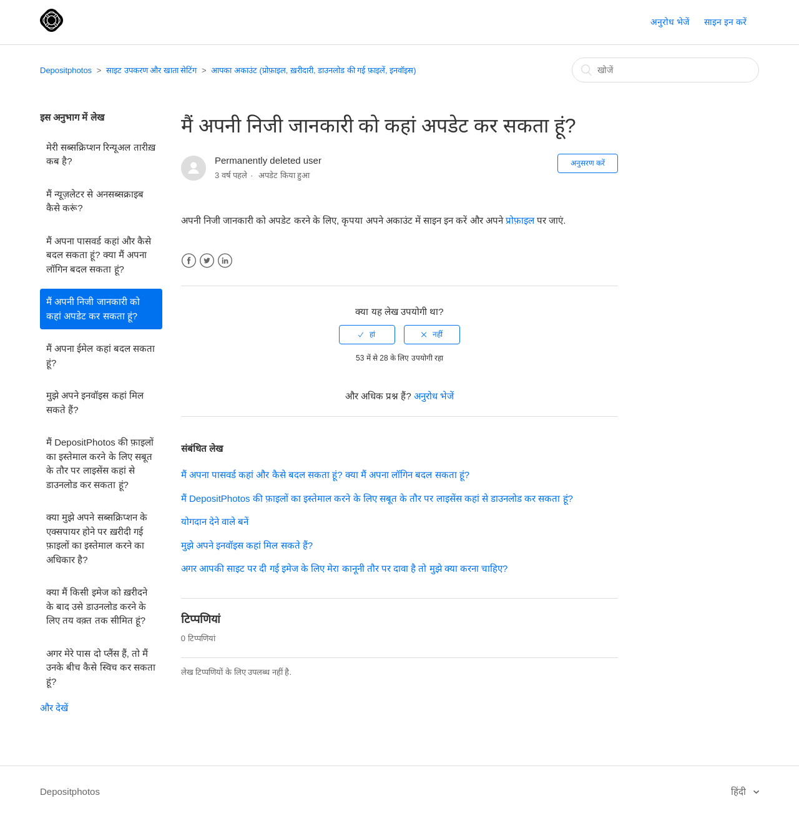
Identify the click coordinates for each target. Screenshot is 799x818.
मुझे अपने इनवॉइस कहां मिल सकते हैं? (95, 402)
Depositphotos (66, 70)
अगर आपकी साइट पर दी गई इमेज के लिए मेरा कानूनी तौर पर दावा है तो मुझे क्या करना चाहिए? (344, 568)
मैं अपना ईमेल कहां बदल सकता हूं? (100, 355)
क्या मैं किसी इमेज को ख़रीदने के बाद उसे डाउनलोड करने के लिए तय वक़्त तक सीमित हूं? (96, 606)
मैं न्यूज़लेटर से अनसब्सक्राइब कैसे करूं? (95, 201)
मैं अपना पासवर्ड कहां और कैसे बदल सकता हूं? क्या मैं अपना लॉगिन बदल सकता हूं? (98, 255)
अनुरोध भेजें (669, 22)
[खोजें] (665, 69)
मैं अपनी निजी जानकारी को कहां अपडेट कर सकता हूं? (93, 308)
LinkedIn (225, 261)
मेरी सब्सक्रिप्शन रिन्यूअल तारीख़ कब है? (100, 154)
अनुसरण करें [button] (588, 163)
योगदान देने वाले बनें (215, 521)
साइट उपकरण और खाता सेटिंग (151, 70)
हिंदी (739, 791)
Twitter (207, 261)
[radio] (367, 334)
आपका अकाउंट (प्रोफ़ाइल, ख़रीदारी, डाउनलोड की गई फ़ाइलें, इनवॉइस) (313, 70)
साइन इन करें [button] (725, 22)
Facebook (189, 261)
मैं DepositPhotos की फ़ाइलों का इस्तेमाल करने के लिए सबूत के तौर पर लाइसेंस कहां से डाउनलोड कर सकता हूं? (100, 463)
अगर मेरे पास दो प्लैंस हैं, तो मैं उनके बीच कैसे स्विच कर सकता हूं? (100, 667)
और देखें (54, 707)
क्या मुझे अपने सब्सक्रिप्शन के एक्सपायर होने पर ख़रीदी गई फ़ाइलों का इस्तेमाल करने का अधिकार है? (96, 538)
